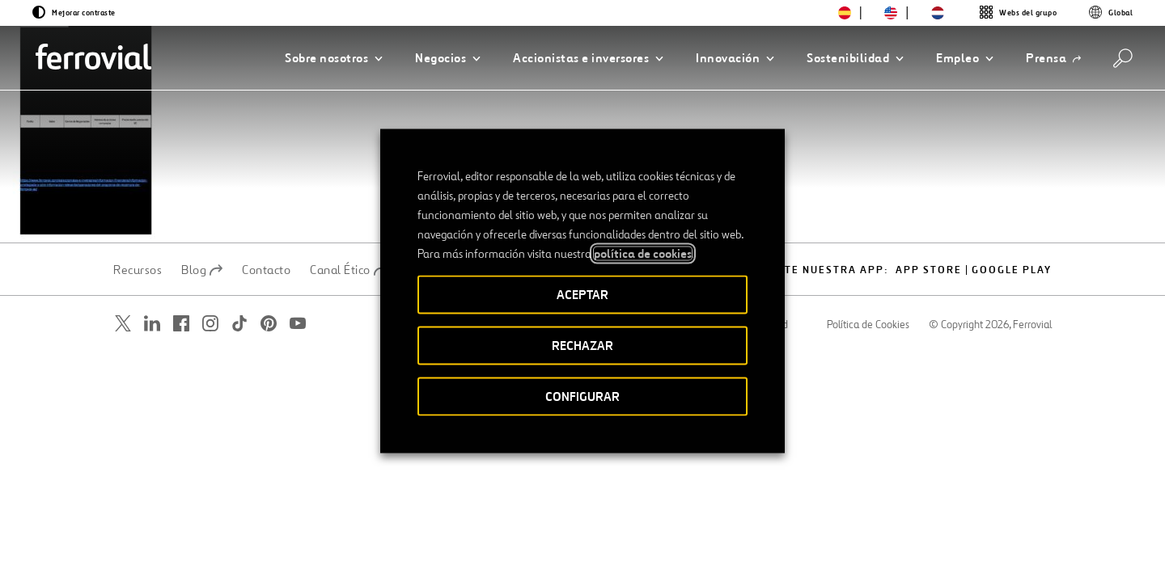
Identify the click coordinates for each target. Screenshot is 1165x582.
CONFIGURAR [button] (582, 396)
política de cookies (643, 253)
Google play (1012, 270)
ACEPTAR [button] (582, 294)
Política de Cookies (868, 324)
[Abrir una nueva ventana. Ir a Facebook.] (181, 324)
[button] (334, 58)
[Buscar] (1123, 58)
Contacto (266, 270)
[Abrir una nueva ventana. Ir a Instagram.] (210, 324)
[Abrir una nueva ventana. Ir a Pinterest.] (268, 324)
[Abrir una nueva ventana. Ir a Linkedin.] (152, 324)
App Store (929, 270)
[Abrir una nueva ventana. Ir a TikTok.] (239, 324)
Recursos (137, 270)
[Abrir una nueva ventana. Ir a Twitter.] (123, 324)
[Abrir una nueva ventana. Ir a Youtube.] (297, 324)
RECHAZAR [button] (582, 345)
